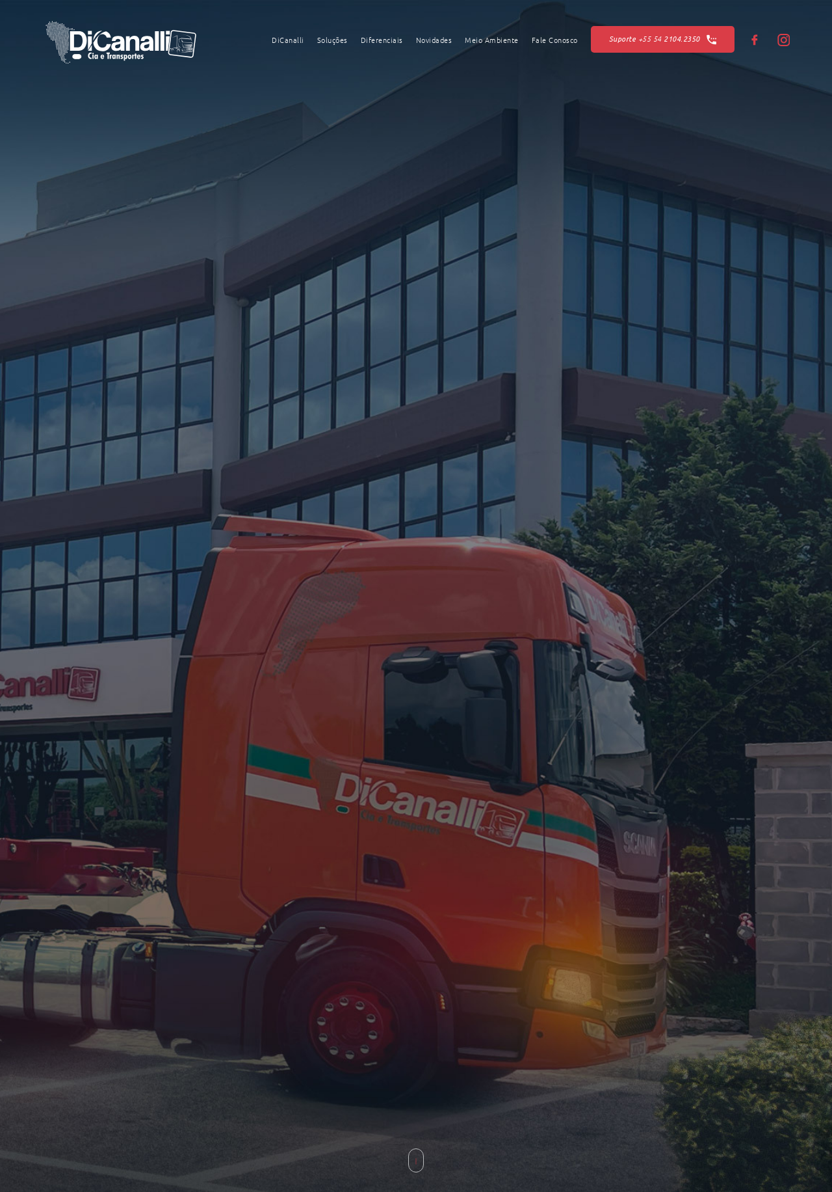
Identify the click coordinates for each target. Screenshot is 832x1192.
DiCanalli (288, 40)
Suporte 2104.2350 (663, 40)
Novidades (434, 40)
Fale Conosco (555, 40)
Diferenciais (382, 40)
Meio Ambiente (492, 40)
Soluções (332, 40)
